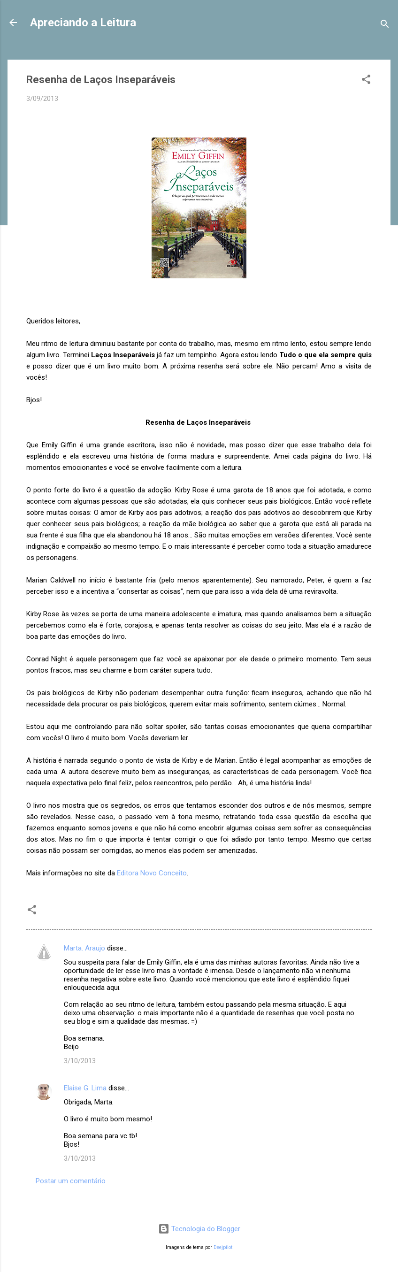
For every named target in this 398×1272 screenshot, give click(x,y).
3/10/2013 (80, 1061)
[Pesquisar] (384, 25)
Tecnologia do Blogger (199, 1229)
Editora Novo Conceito (152, 873)
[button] (366, 81)
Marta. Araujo (84, 948)
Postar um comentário (71, 1181)
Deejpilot (223, 1247)
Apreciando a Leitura (83, 22)
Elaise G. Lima (85, 1088)
